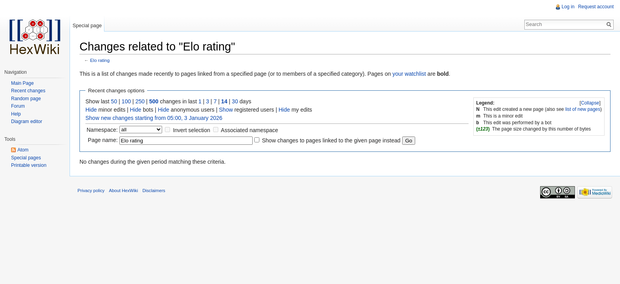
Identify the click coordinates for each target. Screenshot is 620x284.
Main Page (22, 83)
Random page (26, 98)
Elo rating (100, 60)
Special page (87, 25)
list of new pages (583, 109)
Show (226, 109)
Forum (18, 106)
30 (235, 101)
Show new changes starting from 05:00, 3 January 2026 (153, 118)
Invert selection (191, 130)
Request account (596, 6)
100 (126, 101)
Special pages (26, 158)
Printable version (28, 165)
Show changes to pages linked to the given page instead (331, 140)
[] (590, 103)
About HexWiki (123, 190)
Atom (22, 150)
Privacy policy (91, 190)
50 (114, 101)
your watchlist (409, 74)
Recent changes (28, 90)
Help (16, 114)
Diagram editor (26, 121)
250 (139, 101)
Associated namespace (249, 130)
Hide (91, 109)
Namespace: (102, 130)
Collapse (590, 103)
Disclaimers (153, 190)
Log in (568, 6)
